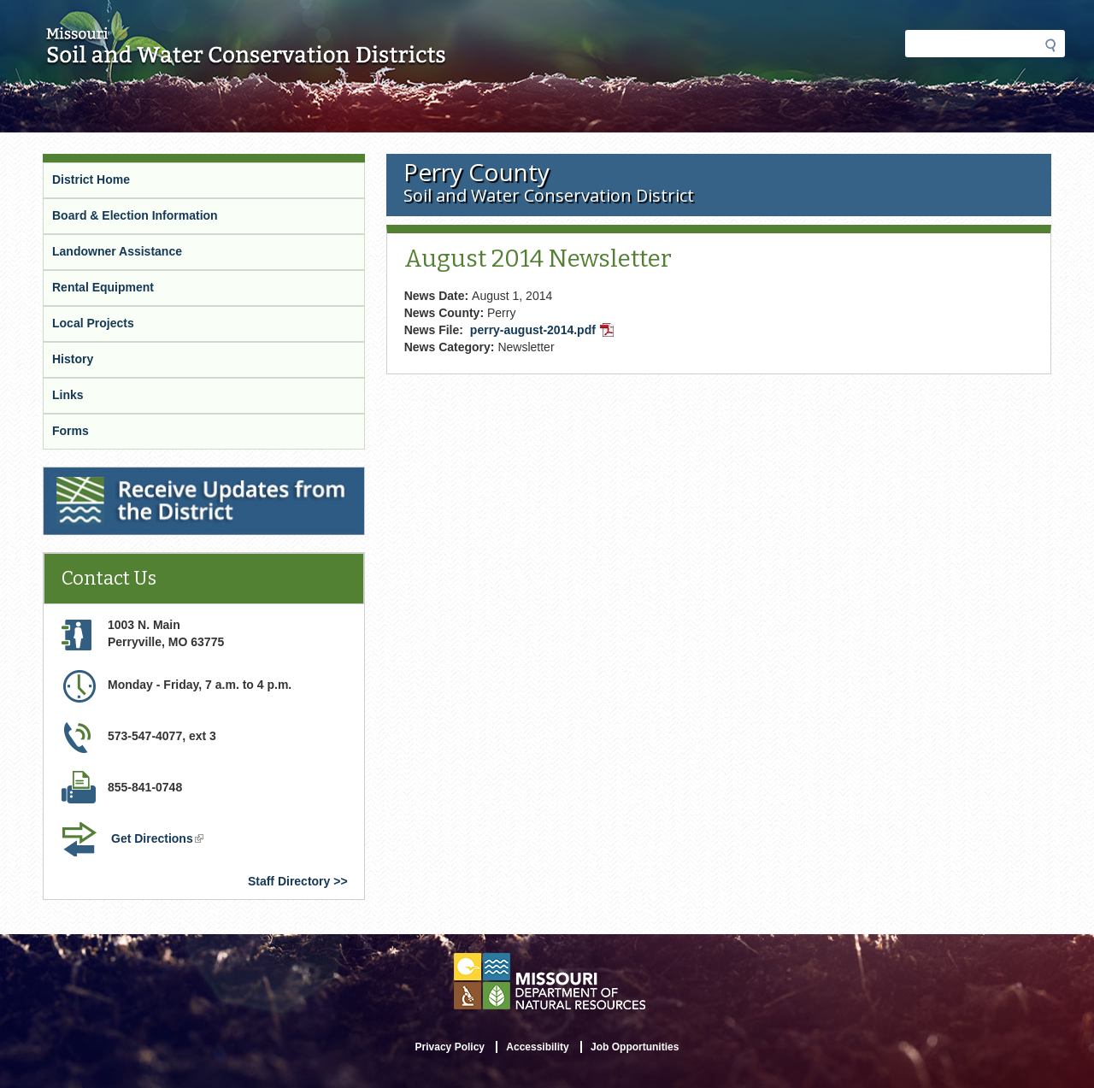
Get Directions (159, 840)
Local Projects (93, 323)
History (72, 359)
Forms (70, 431)
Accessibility (537, 1047)
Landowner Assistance (117, 251)
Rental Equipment (103, 287)
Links (68, 395)
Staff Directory (289, 881)
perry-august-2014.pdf (543, 331)
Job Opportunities (635, 1047)
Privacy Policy (450, 1047)
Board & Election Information (135, 215)
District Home (91, 179)
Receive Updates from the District (142, 478)
